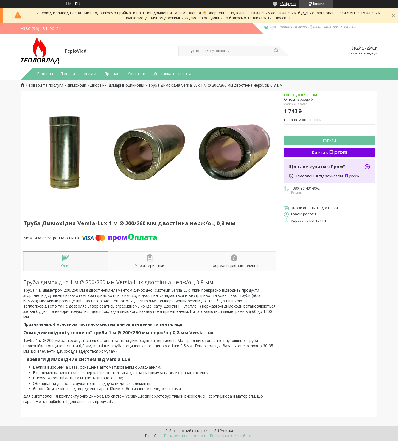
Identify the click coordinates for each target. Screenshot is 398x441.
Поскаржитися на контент (185, 435)
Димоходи (76, 85)
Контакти (136, 74)
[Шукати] (275, 51)
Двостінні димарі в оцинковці (117, 85)
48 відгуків (288, 3)
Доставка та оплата (172, 74)
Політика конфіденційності (232, 435)
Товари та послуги (78, 74)
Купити (329, 140)
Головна (45, 74)
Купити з (329, 152)
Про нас (111, 74)
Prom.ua (226, 430)
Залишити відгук (362, 53)
